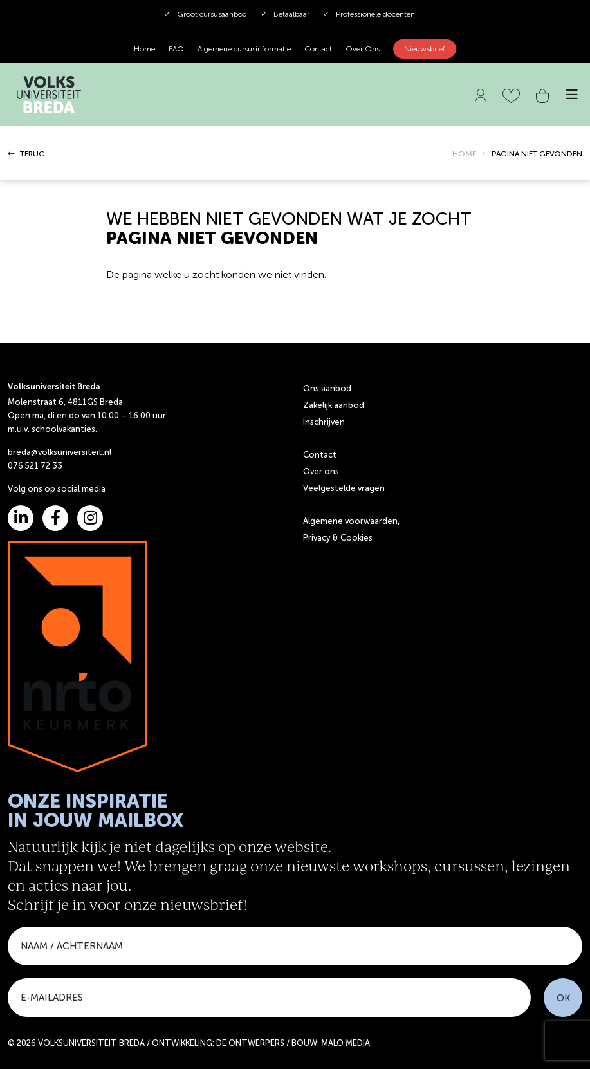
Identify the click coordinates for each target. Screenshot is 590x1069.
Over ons (321, 471)
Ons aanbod (327, 388)
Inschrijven (324, 422)
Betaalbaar (285, 14)
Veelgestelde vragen (344, 488)
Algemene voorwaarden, (351, 521)
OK (563, 998)
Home (144, 48)
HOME (464, 153)
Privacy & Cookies (338, 538)
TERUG (26, 153)
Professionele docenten (369, 14)
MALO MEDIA (345, 1043)
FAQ (176, 48)
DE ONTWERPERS (250, 1043)
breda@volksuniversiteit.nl (59, 452)
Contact (318, 48)
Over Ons (363, 48)
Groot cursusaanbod (205, 14)
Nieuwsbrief (424, 48)
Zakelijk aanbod (333, 405)
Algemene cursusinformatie (244, 48)
